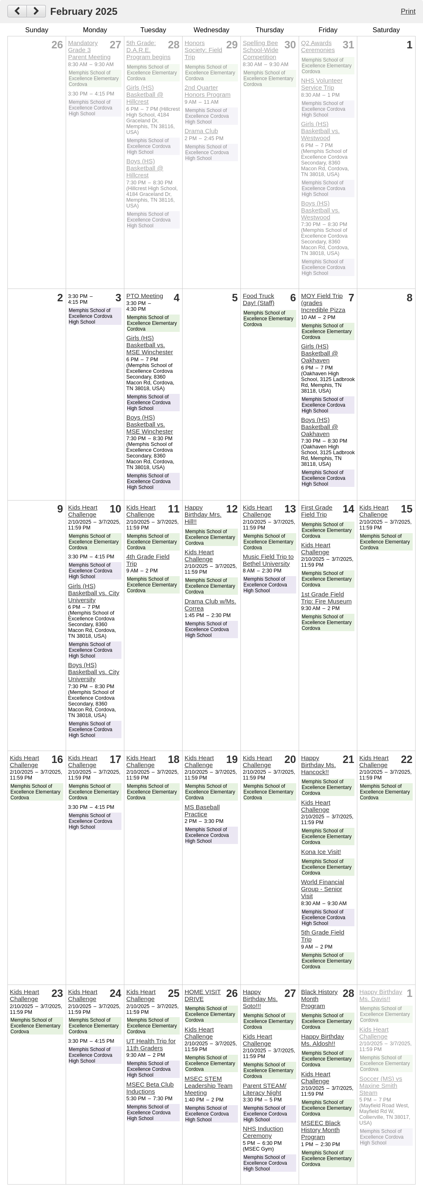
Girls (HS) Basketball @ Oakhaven (319, 353)
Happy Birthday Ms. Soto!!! (260, 998)
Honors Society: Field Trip (203, 49)
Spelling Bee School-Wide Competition (260, 49)
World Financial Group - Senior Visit (322, 888)
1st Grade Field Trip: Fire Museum (326, 598)
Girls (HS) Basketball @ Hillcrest (145, 94)
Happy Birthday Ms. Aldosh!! (322, 1040)
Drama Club (201, 130)
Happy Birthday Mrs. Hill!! (203, 514)
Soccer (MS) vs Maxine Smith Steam (380, 1085)
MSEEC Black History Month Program (320, 1129)
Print (408, 11)
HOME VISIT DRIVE (203, 995)
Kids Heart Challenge (82, 511)
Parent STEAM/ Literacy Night (265, 1089)
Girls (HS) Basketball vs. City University (93, 592)
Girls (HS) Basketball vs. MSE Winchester (149, 344)
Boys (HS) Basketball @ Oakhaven (319, 426)
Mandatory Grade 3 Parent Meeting (89, 49)
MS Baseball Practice (202, 810)
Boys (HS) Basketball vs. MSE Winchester (149, 424)
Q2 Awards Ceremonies (318, 46)
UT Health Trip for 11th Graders (151, 1044)
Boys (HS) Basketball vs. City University (93, 671)
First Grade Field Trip (317, 511)
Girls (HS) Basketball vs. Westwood (320, 130)
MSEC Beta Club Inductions (150, 1088)
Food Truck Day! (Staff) (259, 299)
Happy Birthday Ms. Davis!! (380, 995)
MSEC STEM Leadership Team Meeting (209, 1085)
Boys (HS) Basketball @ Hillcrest (145, 168)
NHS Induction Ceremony (263, 1132)
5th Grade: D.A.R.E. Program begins (148, 49)
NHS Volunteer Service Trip (321, 84)
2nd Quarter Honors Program (208, 91)
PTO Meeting (144, 295)
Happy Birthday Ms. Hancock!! (318, 764)
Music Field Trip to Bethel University (268, 560)
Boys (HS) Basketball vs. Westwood (320, 210)
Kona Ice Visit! (321, 851)
